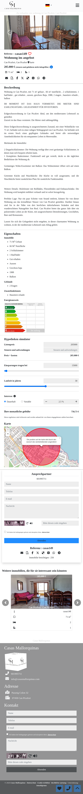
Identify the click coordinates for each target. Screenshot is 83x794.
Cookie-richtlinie (44, 783)
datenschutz (46, 532)
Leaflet (54, 466)
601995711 (41, 479)
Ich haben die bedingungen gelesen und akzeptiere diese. (28, 532)
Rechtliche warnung (59, 783)
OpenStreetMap (64, 466)
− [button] (8, 434)
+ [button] (8, 430)
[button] (5, 602)
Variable (27, 401)
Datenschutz (31, 783)
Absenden (41, 540)
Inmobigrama (41, 785)
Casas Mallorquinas (18, 783)
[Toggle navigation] (77, 5)
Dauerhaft (11, 401)
